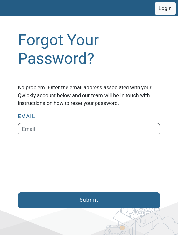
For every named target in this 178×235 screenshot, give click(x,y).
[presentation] (67, 164)
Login (165, 8)
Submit (89, 200)
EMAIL (26, 116)
